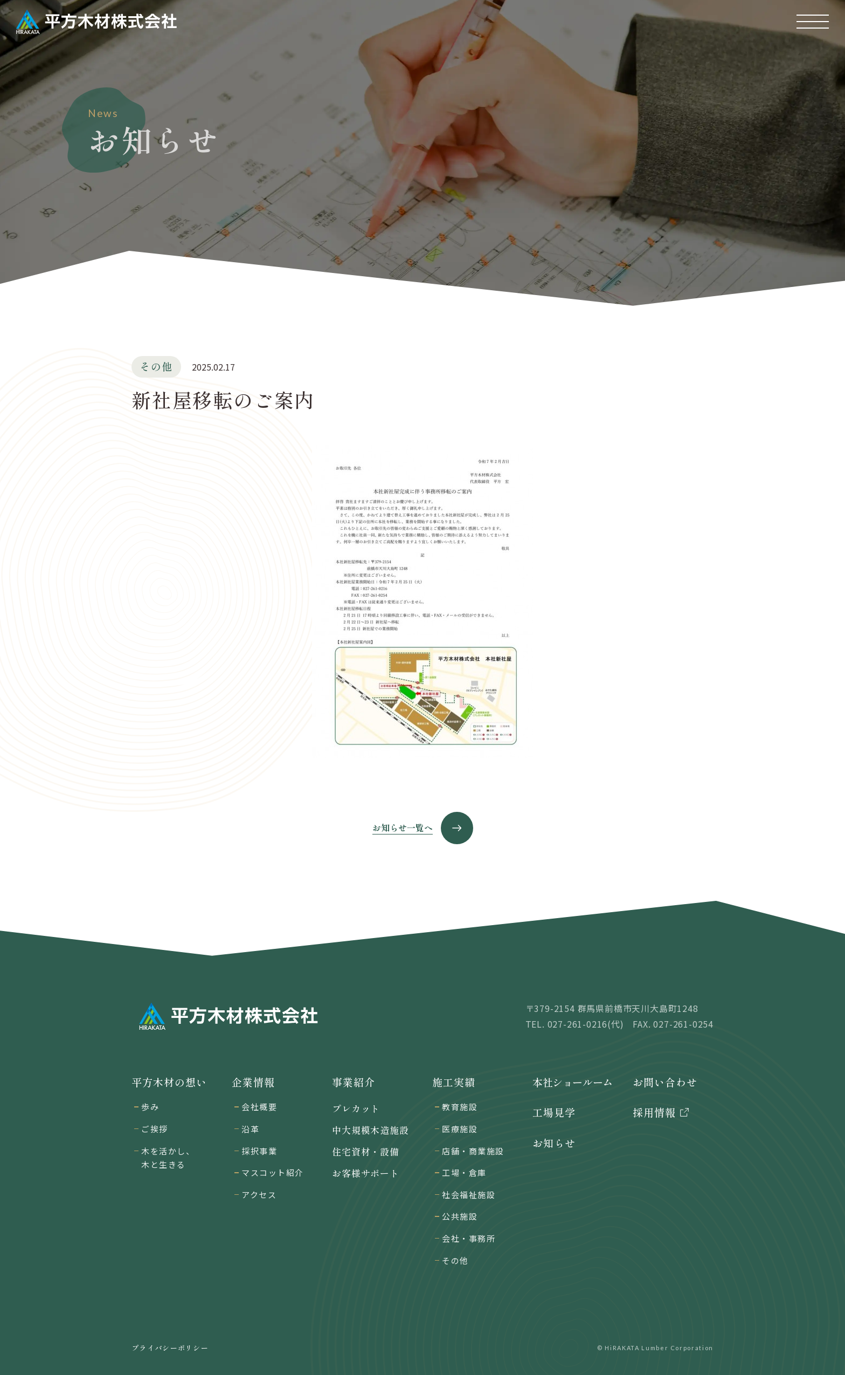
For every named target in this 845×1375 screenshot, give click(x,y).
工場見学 (554, 1112)
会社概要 (259, 1106)
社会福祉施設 (468, 1194)
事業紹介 (353, 1082)
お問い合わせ (665, 1082)
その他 (455, 1260)
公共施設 (459, 1216)
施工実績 (453, 1082)
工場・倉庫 (464, 1172)
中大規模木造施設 (370, 1130)
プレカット (356, 1108)
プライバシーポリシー (170, 1348)
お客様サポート (365, 1173)
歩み (150, 1106)
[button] (812, 22)
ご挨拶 (154, 1128)
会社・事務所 (468, 1238)
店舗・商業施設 (473, 1151)
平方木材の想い (169, 1082)
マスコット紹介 (272, 1172)
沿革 (250, 1128)
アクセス (258, 1194)
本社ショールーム (572, 1082)
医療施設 (459, 1128)
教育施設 (459, 1106)
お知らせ (554, 1143)
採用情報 (654, 1112)
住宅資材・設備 (365, 1151)
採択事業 (259, 1151)
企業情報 (253, 1082)
